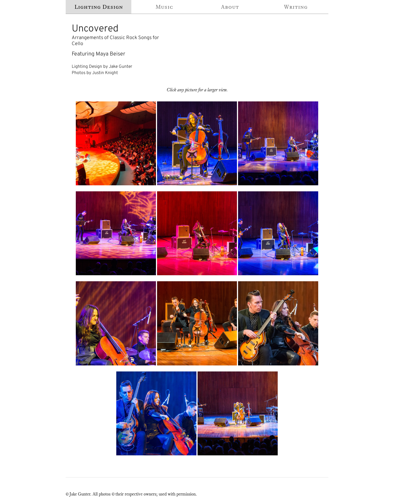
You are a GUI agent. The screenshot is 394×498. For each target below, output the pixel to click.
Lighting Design (98, 7)
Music (164, 7)
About (230, 7)
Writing (296, 7)
